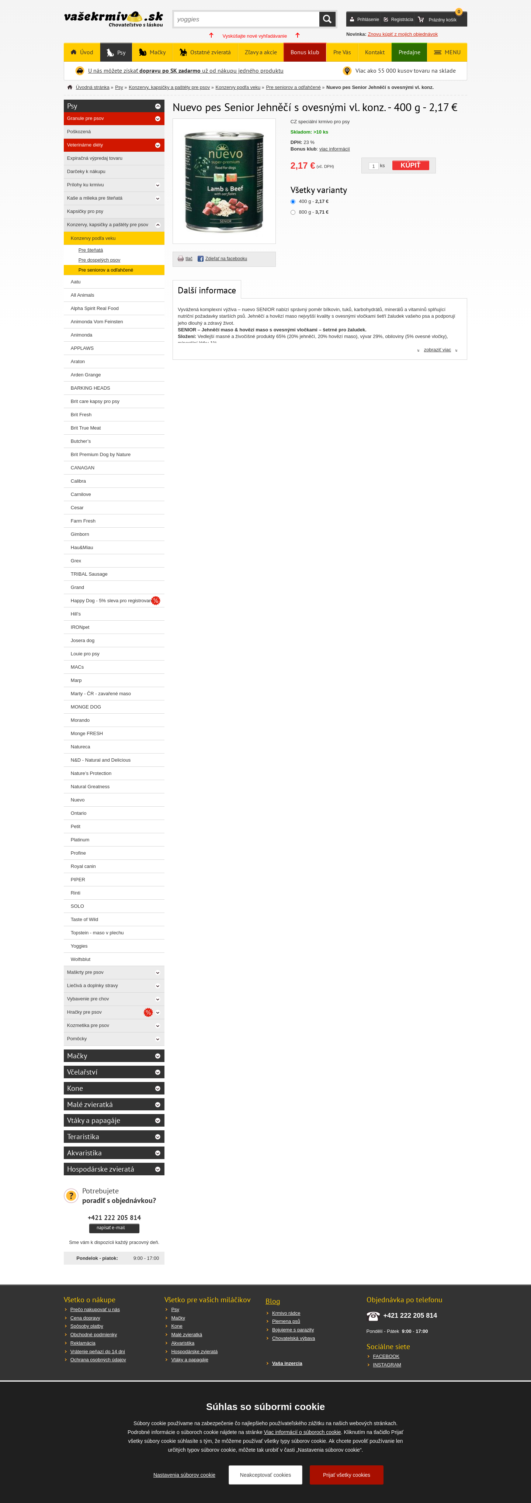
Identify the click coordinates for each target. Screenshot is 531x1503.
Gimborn (80, 534)
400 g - (314, 201)
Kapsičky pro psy (85, 211)
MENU (452, 52)
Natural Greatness (90, 786)
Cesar (77, 507)
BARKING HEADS (90, 388)
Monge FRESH (87, 733)
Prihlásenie (368, 19)
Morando (80, 720)
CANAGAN (82, 467)
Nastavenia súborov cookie (184, 1475)
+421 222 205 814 (114, 1217)
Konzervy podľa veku (238, 87)
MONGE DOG (86, 707)
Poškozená (79, 131)
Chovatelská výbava (293, 1338)
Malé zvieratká (90, 1104)
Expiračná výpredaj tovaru (94, 158)
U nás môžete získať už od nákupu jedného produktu (186, 70)
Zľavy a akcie (261, 52)
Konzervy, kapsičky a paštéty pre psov (169, 87)
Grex (76, 560)
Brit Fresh (81, 414)
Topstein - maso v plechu (97, 932)
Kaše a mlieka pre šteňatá (94, 198)
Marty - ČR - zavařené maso (101, 693)
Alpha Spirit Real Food (95, 308)
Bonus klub (305, 52)
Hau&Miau (82, 547)
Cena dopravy (85, 1318)
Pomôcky (77, 1038)
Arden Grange (86, 375)
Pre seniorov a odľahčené (293, 87)
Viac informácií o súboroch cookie (302, 1432)
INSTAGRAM (387, 1365)
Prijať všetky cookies (346, 1475)
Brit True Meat (86, 428)
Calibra (78, 481)
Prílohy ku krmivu (85, 184)
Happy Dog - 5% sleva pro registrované (113, 600)
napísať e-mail (111, 1227)
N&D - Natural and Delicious (101, 760)
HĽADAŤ (327, 19)
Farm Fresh (83, 521)
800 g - (314, 212)
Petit (75, 826)
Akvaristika (84, 1153)
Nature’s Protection (91, 773)
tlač (188, 258)
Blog (273, 1301)
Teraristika (83, 1136)
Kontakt (375, 52)
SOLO (77, 906)
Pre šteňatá (91, 250)
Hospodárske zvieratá (100, 1169)
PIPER (78, 879)
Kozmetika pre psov (88, 1025)
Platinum (80, 839)
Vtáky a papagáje (93, 1120)
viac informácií (334, 149)
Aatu (76, 282)
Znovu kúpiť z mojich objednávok (403, 34)
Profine (78, 853)
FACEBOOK (386, 1356)
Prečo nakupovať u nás (95, 1309)
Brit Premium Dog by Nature (101, 454)
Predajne (409, 52)
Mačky (157, 52)
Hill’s (76, 614)
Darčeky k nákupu (86, 171)
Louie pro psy (85, 653)
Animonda (82, 335)
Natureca (80, 746)
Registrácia (402, 19)
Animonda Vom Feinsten (97, 321)
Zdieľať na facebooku (226, 258)
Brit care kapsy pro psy (95, 401)
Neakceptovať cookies (265, 1475)
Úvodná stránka (93, 87)
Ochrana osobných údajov (98, 1359)
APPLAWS (82, 348)
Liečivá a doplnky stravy (92, 985)
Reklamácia (83, 1343)
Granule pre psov (85, 118)
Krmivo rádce (286, 1313)
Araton (78, 361)
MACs (77, 667)
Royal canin (83, 866)
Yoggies (79, 946)
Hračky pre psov (84, 1012)
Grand (77, 587)
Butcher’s (81, 441)
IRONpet (80, 627)
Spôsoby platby (86, 1326)
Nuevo (78, 800)
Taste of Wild (84, 919)
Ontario (79, 813)
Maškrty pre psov (85, 972)
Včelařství (82, 1072)
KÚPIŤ (411, 165)
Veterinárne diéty (85, 145)
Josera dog (82, 640)
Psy (120, 52)
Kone (75, 1088)
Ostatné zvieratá (210, 52)
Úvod (86, 52)
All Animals (82, 295)
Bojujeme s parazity (293, 1330)
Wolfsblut (80, 959)
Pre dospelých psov (99, 260)
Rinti (75, 893)
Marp (76, 680)
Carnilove (81, 494)
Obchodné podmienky (93, 1334)
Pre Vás (342, 52)
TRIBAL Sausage (89, 574)
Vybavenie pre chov (88, 999)
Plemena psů (286, 1321)
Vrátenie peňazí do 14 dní (97, 1351)
